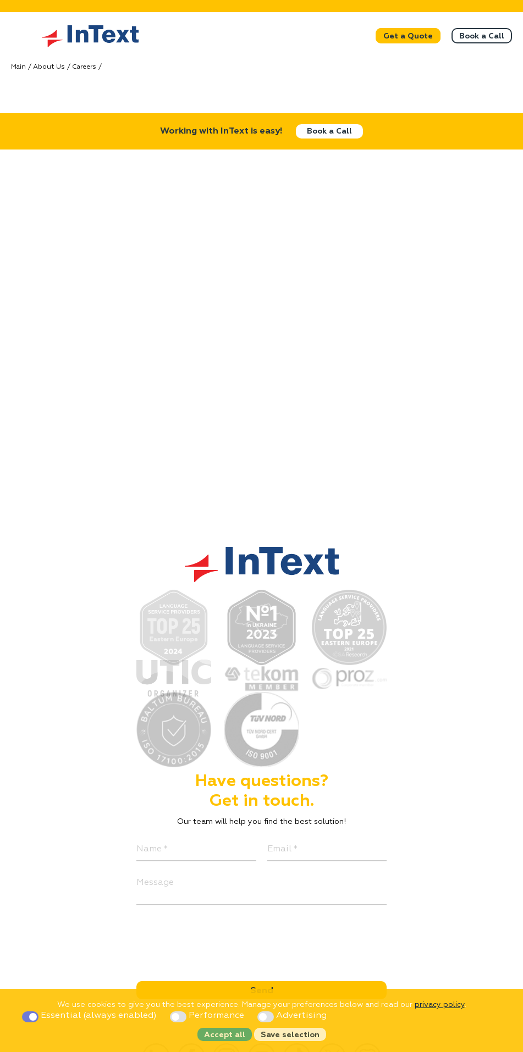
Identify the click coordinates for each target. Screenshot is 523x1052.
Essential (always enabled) (90, 1015)
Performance (208, 1015)
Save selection (290, 1035)
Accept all (224, 1035)
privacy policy (440, 1005)
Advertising (292, 1015)
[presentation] (220, 937)
